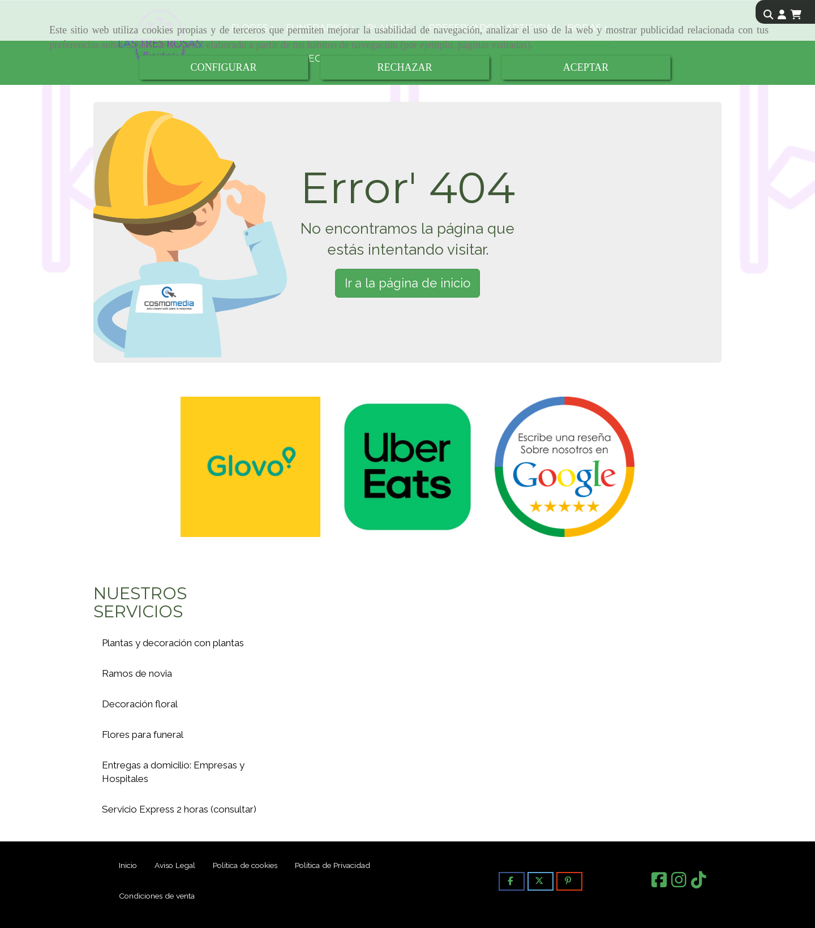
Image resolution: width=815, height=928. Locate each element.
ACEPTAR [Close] (586, 67)
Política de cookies (573, 44)
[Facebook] (659, 883)
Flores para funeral (142, 734)
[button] (781, 15)
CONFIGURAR (223, 67)
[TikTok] (698, 883)
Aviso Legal (175, 865)
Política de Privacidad (332, 865)
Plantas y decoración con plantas (173, 642)
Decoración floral (140, 704)
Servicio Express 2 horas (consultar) (179, 809)
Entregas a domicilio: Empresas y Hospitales (173, 771)
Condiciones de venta (157, 895)
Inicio (128, 865)
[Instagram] (679, 883)
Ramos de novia (137, 673)
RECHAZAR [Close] (404, 67)
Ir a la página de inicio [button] (407, 283)
